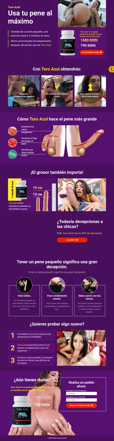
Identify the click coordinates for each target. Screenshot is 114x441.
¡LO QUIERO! (71, 240)
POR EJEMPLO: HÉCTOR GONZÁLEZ (76, 391)
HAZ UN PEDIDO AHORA (91, 52)
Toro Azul (46, 45)
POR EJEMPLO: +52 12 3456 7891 (75, 397)
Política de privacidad (59, 438)
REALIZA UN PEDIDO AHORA (80, 405)
